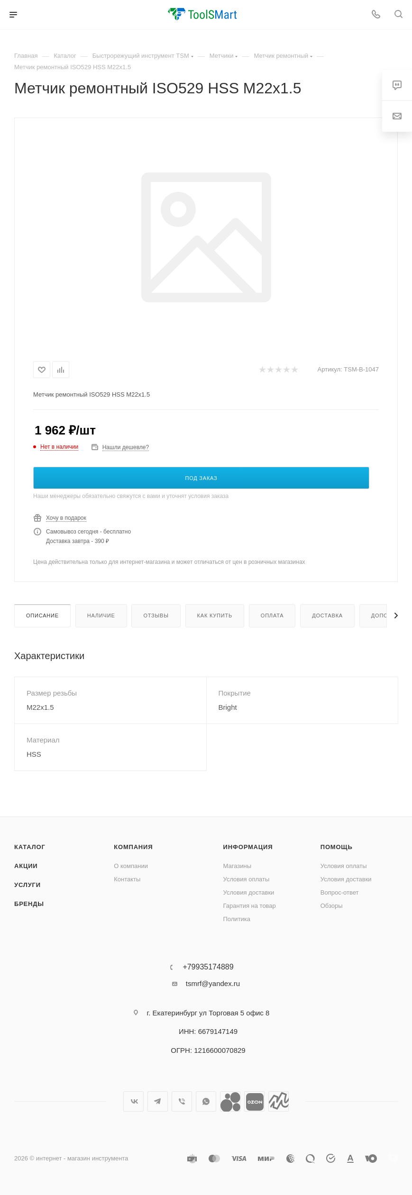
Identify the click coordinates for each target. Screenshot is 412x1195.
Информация (248, 847)
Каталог (30, 847)
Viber (182, 1101)
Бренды (29, 903)
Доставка (327, 615)
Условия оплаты (246, 879)
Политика (237, 919)
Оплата (272, 615)
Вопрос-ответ (339, 892)
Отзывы (155, 615)
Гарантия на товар (249, 905)
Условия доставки (249, 892)
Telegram (157, 1101)
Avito (230, 1101)
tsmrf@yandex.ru (213, 983)
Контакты (127, 879)
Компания (133, 847)
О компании (131, 865)
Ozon (254, 1101)
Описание (42, 615)
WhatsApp (206, 1101)
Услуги (27, 884)
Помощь (336, 847)
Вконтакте (133, 1101)
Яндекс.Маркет (278, 1101)
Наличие (101, 615)
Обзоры (331, 905)
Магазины (237, 865)
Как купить (214, 615)
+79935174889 (208, 967)
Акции (26, 865)
